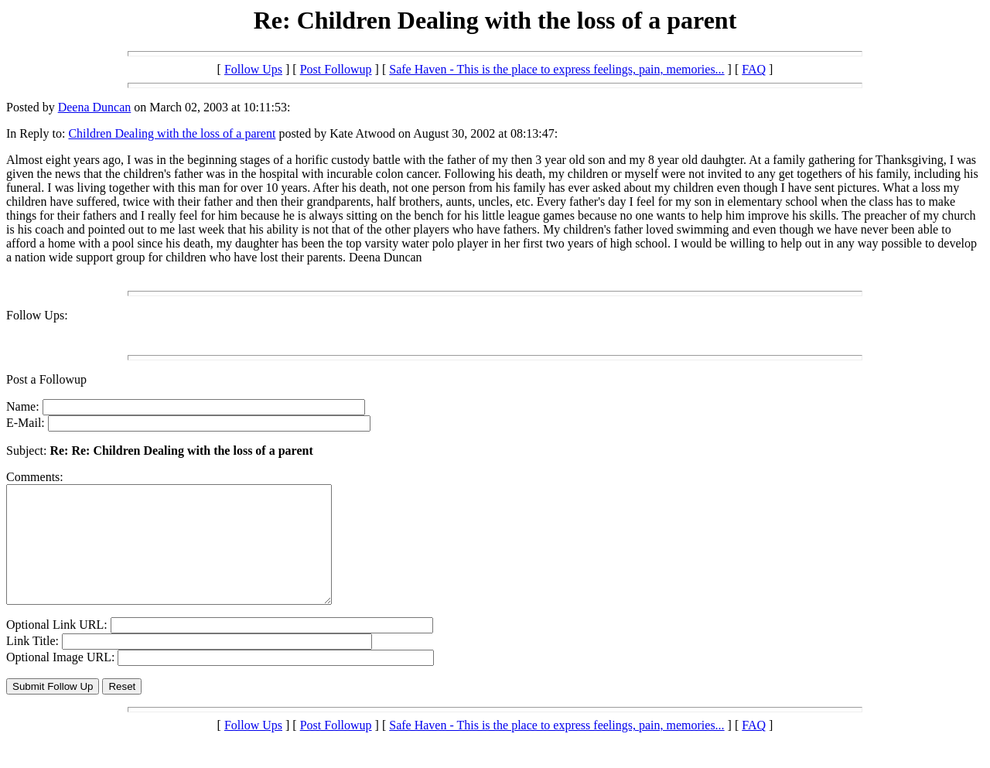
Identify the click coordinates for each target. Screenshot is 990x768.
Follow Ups (253, 69)
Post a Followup (46, 379)
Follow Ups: (37, 315)
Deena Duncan (94, 107)
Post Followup (336, 69)
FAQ (754, 69)
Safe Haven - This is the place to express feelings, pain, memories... (556, 69)
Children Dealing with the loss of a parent (171, 133)
